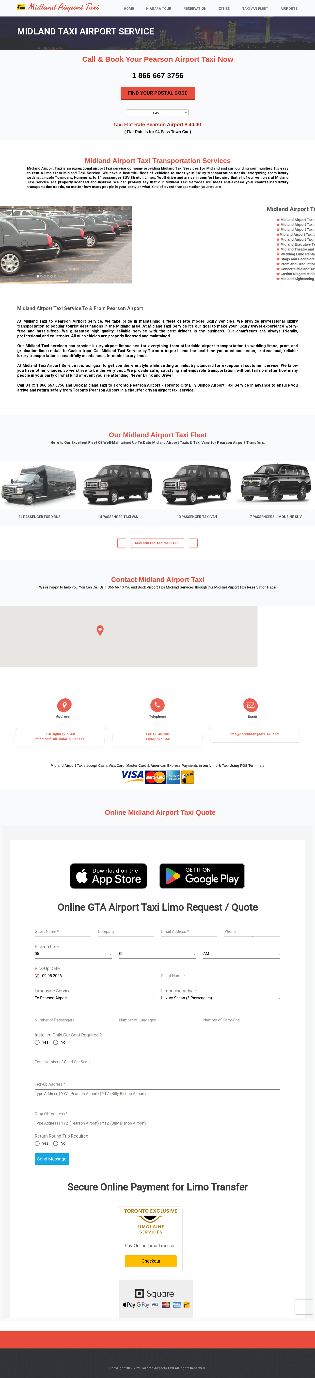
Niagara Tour (158, 9)
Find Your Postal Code (157, 93)
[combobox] (158, 112)
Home (129, 9)
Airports (289, 9)
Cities (224, 9)
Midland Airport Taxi (57, 7)
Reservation (195, 9)
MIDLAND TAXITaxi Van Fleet (157, 546)
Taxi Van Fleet (255, 9)
